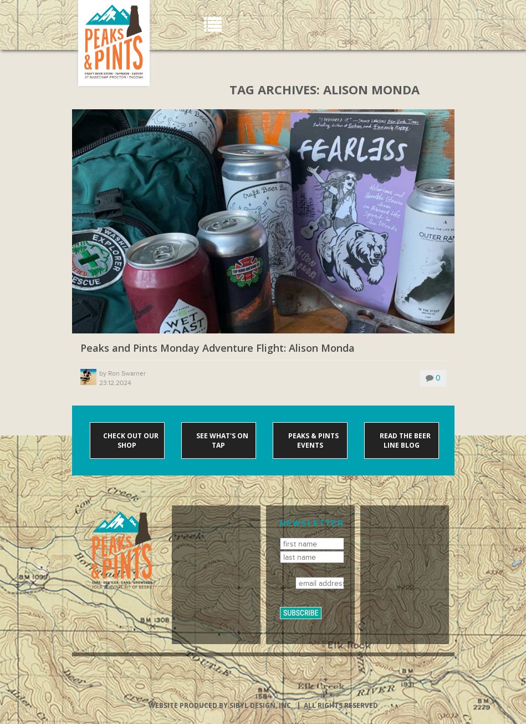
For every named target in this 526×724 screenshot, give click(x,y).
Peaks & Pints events (313, 440)
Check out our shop (130, 440)
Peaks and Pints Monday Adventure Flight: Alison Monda (217, 348)
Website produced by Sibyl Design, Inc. (221, 705)
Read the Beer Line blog (404, 440)
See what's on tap (221, 440)
